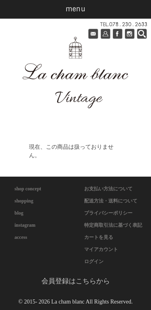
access (20, 237)
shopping (23, 201)
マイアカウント (101, 249)
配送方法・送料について (110, 201)
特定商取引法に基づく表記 (113, 225)
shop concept (27, 189)
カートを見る (98, 237)
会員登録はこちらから (75, 281)
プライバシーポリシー (108, 213)
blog (18, 213)
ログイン (93, 261)
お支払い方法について (108, 189)
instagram (24, 225)
